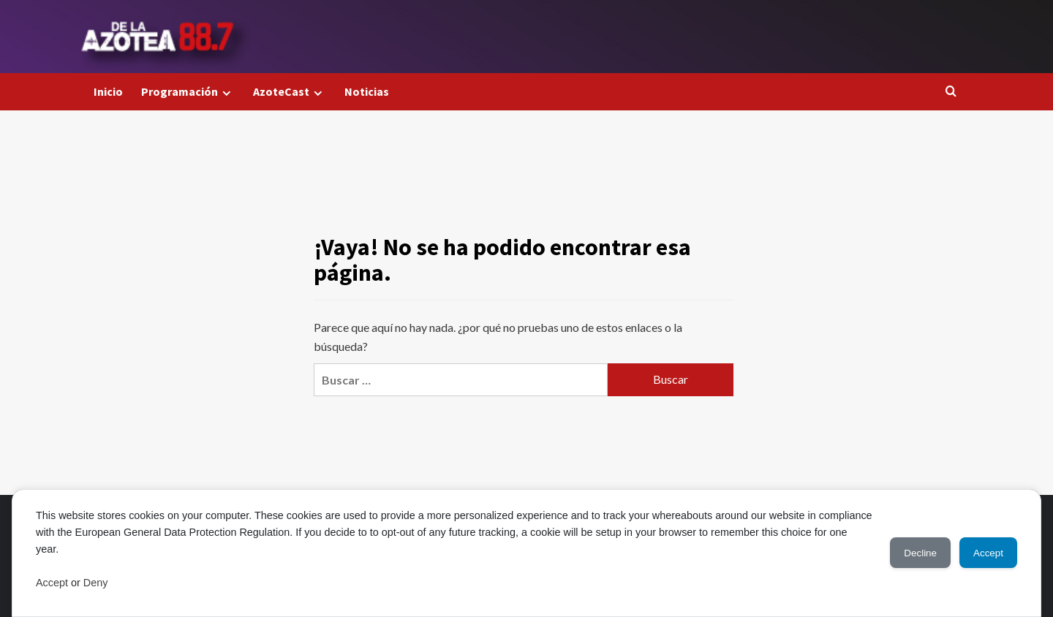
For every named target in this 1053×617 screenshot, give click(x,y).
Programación (188, 91)
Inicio (108, 91)
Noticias (366, 91)
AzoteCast (289, 91)
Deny (95, 582)
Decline (907, 553)
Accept (52, 582)
